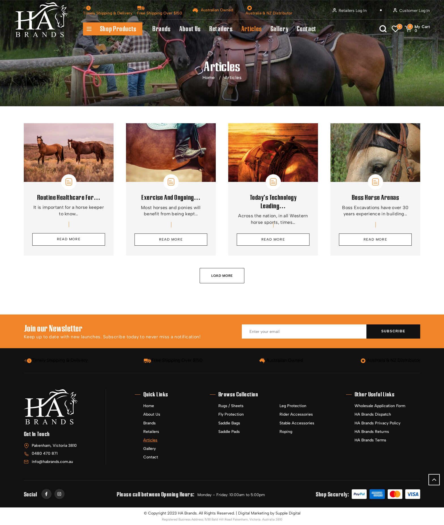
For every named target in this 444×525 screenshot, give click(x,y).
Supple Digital (288, 513)
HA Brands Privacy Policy (377, 423)
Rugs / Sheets (231, 405)
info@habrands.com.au (52, 461)
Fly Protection (231, 414)
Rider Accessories (296, 414)
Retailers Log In (350, 10)
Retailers (221, 29)
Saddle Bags (229, 423)
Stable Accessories (296, 423)
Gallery (279, 29)
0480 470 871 (44, 453)
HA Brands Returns (372, 431)
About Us (190, 29)
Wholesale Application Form (380, 405)
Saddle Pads (229, 431)
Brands (161, 29)
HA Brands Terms (370, 440)
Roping (285, 431)
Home (208, 77)
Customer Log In (411, 10)
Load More (221, 276)
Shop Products (109, 29)
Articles (251, 29)
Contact (306, 29)
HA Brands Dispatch (373, 414)
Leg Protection (292, 405)
